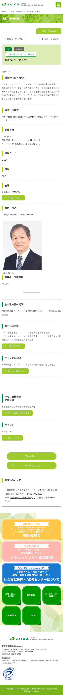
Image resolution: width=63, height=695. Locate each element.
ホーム (4, 12)
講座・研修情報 (16, 12)
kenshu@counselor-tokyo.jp (22, 498)
